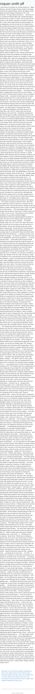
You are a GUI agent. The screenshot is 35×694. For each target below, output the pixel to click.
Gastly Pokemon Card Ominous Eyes (19, 673)
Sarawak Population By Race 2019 (11, 675)
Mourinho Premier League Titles (24, 678)
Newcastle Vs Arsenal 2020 (9, 671)
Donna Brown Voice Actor (19, 676)
